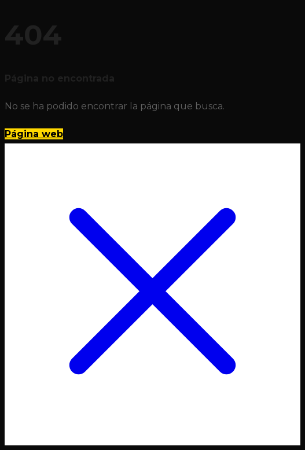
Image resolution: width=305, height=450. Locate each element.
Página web (34, 133)
